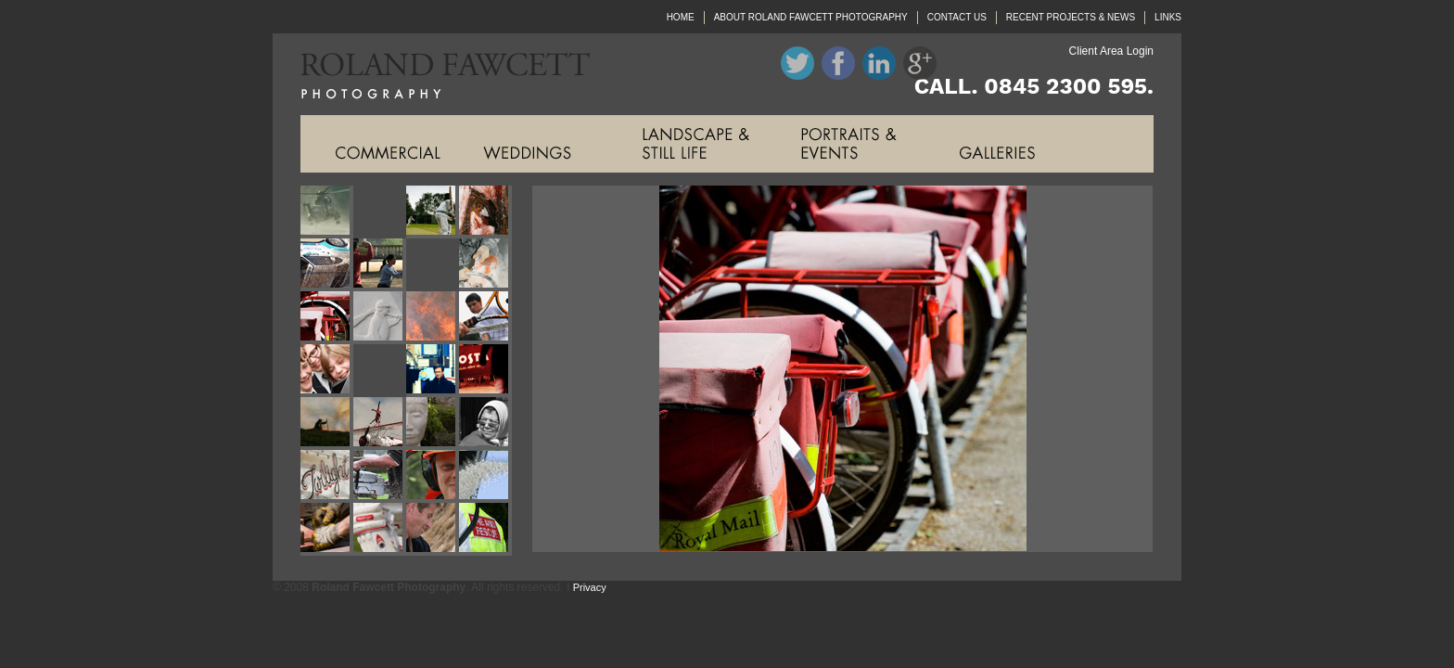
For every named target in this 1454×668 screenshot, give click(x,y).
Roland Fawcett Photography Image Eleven (432, 317)
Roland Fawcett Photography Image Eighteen (379, 423)
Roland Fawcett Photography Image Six (379, 264)
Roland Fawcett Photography (431, 74)
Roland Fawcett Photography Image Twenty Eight (485, 529)
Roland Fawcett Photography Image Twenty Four (485, 476)
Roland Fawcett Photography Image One (326, 212)
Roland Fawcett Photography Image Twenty (485, 423)
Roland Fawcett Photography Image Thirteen (326, 370)
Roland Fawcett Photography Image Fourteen (379, 370)
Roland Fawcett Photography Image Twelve (485, 317)
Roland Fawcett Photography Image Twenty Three (432, 476)
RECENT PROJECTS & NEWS (1070, 17)
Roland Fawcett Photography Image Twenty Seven (432, 529)
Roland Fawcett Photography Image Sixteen (485, 370)
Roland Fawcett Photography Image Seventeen (326, 423)
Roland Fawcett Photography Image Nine (326, 317)
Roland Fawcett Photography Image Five (326, 264)
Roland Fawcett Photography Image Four (485, 212)
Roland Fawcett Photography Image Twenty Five (326, 529)
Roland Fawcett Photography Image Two (379, 212)
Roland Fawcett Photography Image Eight (485, 264)
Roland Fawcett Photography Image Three (432, 212)
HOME (681, 17)
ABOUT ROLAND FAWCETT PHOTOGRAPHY (811, 17)
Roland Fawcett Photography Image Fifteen (432, 370)
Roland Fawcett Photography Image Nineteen (432, 423)
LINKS (1167, 17)
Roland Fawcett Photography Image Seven (432, 264)
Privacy (589, 587)
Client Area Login (1111, 51)
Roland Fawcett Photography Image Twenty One (326, 476)
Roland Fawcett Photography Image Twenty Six (379, 529)
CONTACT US (957, 17)
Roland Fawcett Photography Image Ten (379, 317)
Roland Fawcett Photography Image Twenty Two (379, 476)
